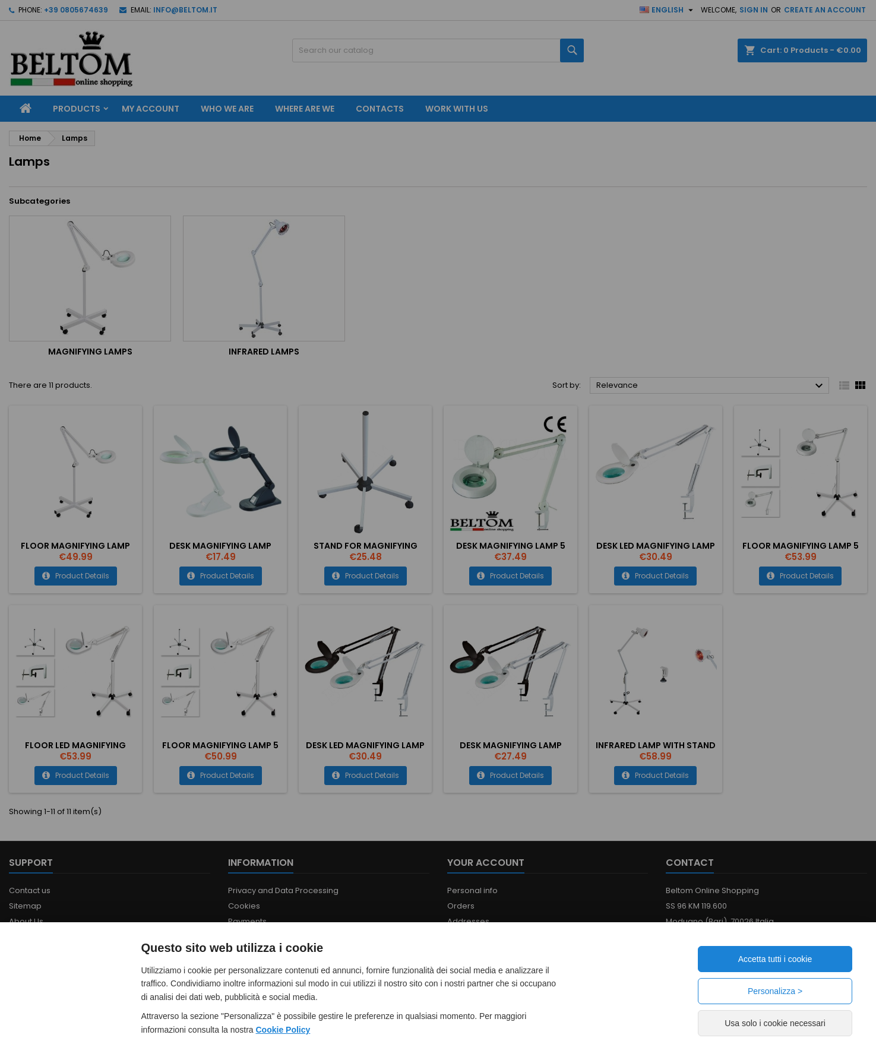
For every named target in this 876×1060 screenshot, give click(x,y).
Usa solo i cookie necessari (775, 1023)
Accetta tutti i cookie (775, 959)
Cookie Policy (283, 1029)
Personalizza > (775, 991)
